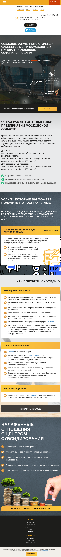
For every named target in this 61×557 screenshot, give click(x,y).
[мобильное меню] (4, 2)
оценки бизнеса (34, 355)
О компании (20, 9)
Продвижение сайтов (30, 527)
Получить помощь (30, 409)
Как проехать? (36, 19)
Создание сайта (30, 522)
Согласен (31, 554)
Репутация (30, 531)
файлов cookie (45, 550)
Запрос (11, 352)
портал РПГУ (33, 395)
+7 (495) (50, 15)
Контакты (35, 9)
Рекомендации (30, 542)
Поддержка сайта (30, 524)
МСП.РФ (50, 322)
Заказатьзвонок (31, 25)
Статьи (28, 9)
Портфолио (30, 538)
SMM (30, 529)
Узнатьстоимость (55, 2)
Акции (42, 9)
